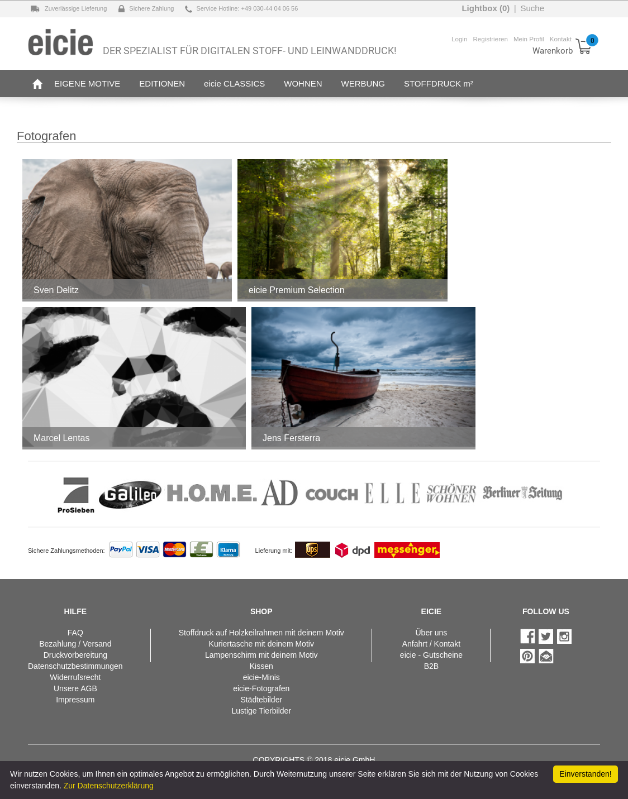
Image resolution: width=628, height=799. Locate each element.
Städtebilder (261, 699)
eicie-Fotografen (261, 688)
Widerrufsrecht (75, 677)
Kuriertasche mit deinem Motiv (261, 643)
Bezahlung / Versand (75, 643)
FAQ (75, 632)
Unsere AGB (75, 688)
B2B (431, 666)
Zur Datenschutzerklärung (109, 785)
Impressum (75, 699)
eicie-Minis (261, 677)
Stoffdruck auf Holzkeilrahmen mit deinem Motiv (261, 632)
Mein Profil (528, 38)
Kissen (261, 666)
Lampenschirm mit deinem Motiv (261, 654)
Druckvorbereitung (75, 654)
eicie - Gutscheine (431, 654)
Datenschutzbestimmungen (75, 666)
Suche (532, 8)
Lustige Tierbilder (261, 710)
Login (459, 38)
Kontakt (561, 38)
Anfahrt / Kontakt (431, 643)
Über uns (431, 632)
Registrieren (490, 38)
